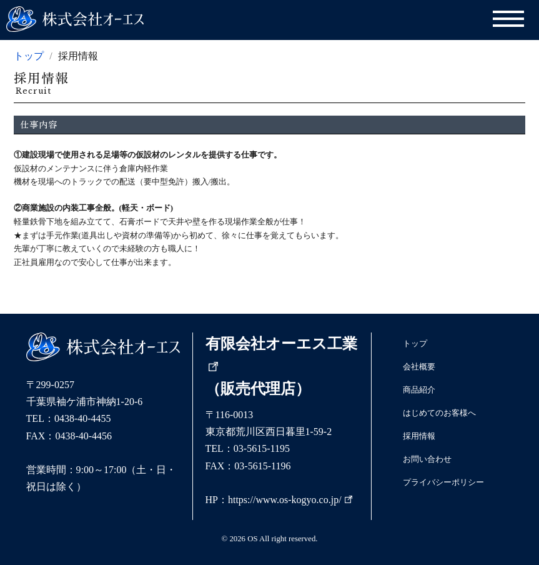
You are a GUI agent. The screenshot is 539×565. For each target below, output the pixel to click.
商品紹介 (419, 390)
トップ (29, 56)
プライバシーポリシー (443, 482)
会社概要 (419, 366)
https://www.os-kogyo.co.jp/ (290, 499)
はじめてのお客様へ (439, 413)
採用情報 (419, 436)
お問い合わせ (427, 459)
